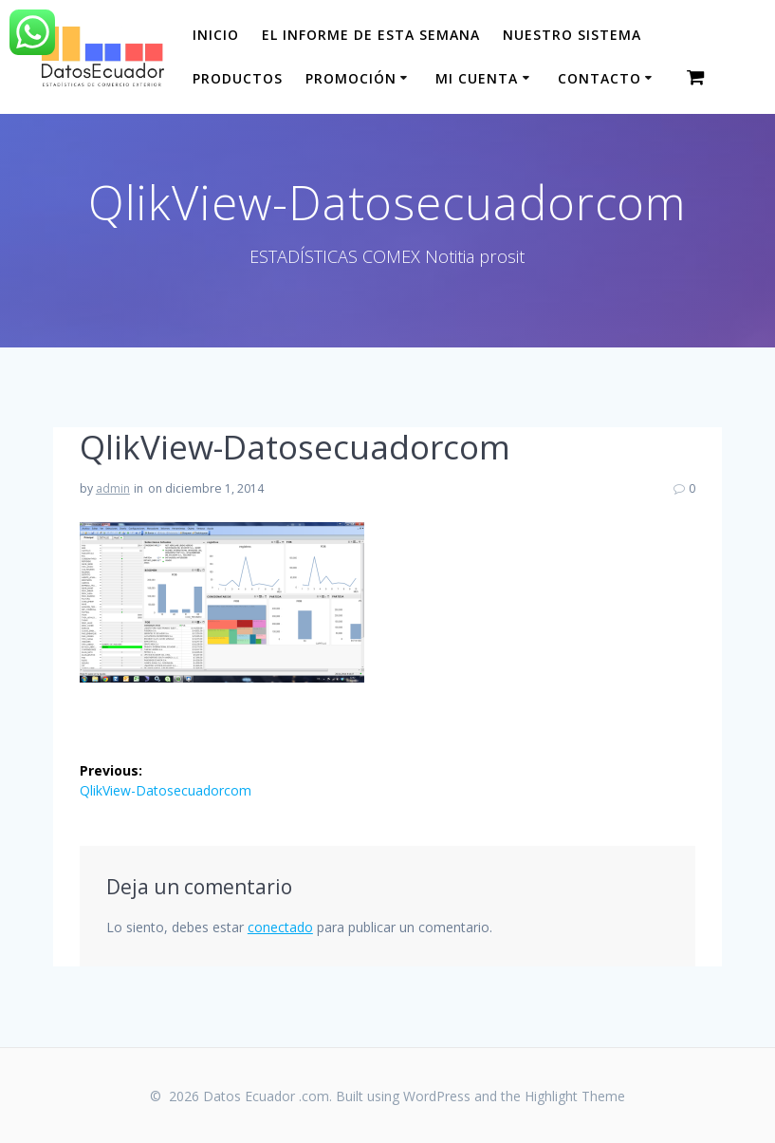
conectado (280, 927)
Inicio (216, 35)
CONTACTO (599, 78)
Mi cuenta (476, 78)
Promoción (351, 78)
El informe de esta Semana (371, 35)
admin (113, 488)
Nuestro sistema (572, 35)
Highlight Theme (575, 1096)
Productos (238, 78)
